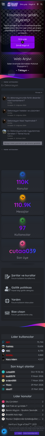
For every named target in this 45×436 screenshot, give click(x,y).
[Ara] (41, 4)
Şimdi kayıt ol (22, 45)
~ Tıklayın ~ (22, 70)
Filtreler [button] (38, 92)
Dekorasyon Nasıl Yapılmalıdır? (22, 120)
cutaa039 (22, 251)
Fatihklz (10, 136)
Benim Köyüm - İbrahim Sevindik (21, 410)
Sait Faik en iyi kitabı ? (16, 406)
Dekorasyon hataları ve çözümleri (23, 110)
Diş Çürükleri (12, 401)
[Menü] (3, 4)
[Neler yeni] (37, 4)
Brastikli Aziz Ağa (14, 414)
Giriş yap (22, 39)
